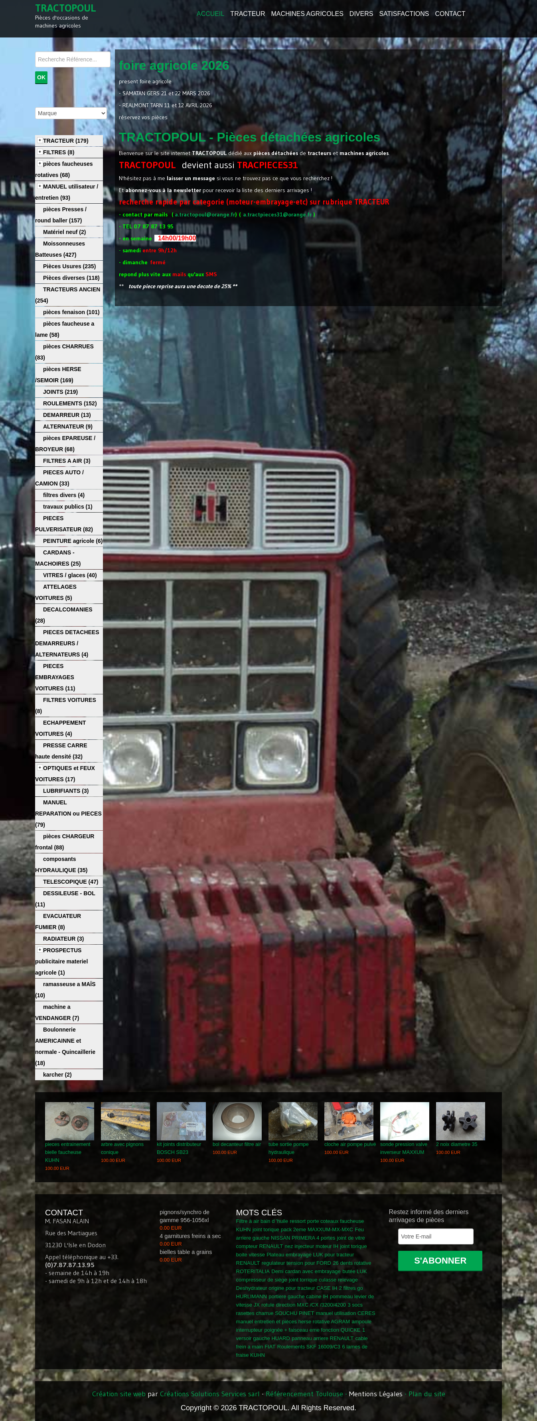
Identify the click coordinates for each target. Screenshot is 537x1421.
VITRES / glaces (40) (70, 575)
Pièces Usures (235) (69, 266)
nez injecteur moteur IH (311, 1246)
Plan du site (427, 1394)
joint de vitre (351, 1238)
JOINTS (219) (60, 392)
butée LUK (354, 1271)
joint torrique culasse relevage (323, 1280)
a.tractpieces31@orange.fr (277, 214)
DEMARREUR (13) (67, 415)
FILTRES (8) (58, 152)
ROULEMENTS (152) (70, 403)
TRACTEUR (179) (66, 141)
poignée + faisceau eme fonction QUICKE (313, 1330)
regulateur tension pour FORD (296, 1263)
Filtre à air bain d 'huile (262, 1221)
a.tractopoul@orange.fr (205, 214)
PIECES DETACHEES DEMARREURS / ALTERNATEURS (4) (67, 643)
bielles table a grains (186, 1252)
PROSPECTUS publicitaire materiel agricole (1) (61, 961)
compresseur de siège (261, 1280)
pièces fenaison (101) (71, 312)
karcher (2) (57, 1074)
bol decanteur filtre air (237, 1144)
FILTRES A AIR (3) (67, 461)
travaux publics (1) (68, 506)
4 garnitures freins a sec (190, 1236)
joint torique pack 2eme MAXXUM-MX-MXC (303, 1229)
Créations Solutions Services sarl (210, 1394)
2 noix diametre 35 (457, 1144)
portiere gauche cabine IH (298, 1296)
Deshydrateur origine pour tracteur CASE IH (287, 1288)
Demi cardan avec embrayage (305, 1271)
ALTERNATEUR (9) (68, 426)
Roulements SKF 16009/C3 (308, 1347)
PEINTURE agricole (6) (73, 541)
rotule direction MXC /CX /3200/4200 (303, 1305)
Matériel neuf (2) (64, 232)
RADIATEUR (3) (63, 939)
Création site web (119, 1394)
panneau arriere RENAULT (322, 1338)
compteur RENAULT (259, 1246)
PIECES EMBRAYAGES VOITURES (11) (55, 677)
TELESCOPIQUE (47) (70, 882)
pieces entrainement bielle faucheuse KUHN (67, 1152)
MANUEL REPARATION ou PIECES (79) (68, 813)
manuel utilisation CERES (345, 1313)
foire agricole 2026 (174, 65)
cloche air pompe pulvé (350, 1144)
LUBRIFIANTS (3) (66, 791)
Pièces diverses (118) (71, 278)
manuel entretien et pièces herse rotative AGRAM (293, 1322)
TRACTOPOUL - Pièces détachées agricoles (249, 137)
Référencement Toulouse (304, 1394)
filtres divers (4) (64, 495)
